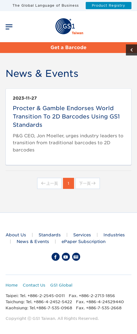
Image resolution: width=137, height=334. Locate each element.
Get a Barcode (68, 47)
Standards (50, 234)
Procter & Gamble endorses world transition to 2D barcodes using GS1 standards (66, 116)
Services (82, 234)
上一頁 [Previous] (49, 183)
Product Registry (108, 5)
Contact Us (34, 285)
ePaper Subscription (84, 241)
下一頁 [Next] (87, 183)
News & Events (33, 241)
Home (12, 285)
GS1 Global (61, 285)
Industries (114, 234)
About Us (16, 234)
